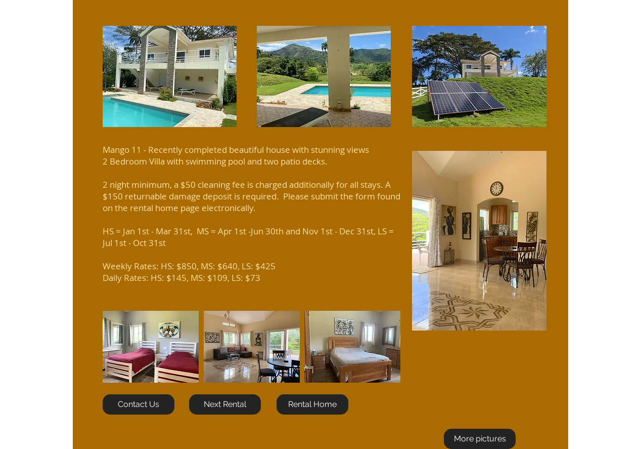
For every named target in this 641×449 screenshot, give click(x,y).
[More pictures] (480, 439)
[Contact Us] (138, 404)
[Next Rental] (225, 404)
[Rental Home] (312, 404)
